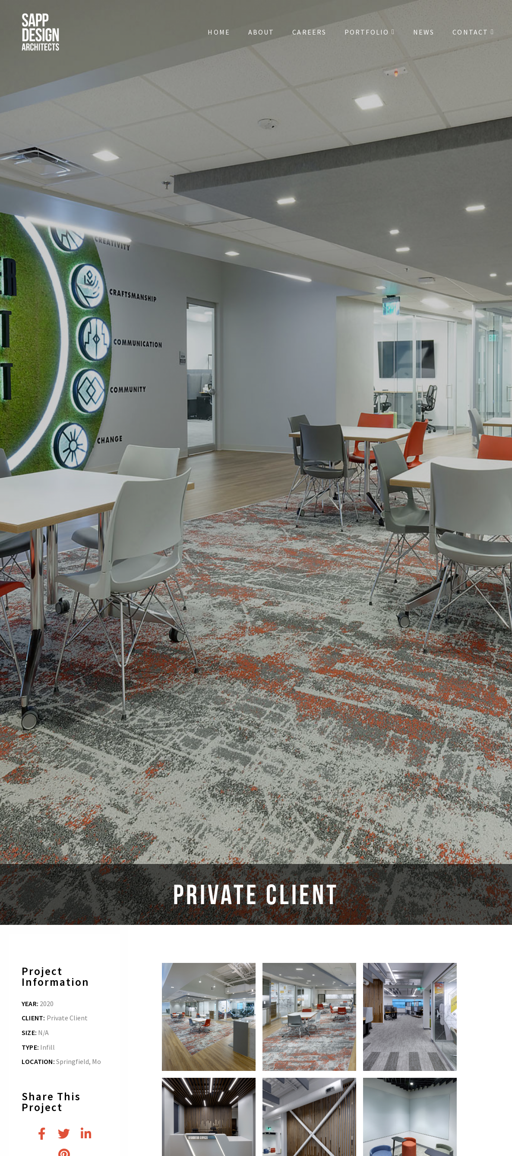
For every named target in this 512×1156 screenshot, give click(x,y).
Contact (473, 32)
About (261, 32)
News (423, 32)
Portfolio (369, 32)
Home (219, 32)
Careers (309, 32)
